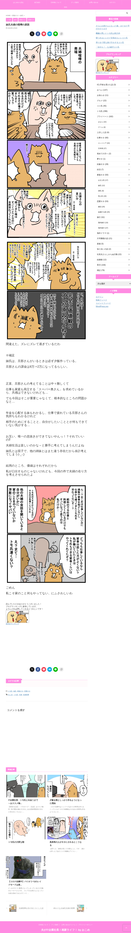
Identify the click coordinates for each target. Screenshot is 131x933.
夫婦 (20, 694)
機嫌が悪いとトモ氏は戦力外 (106, 33)
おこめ (10, 694)
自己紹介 (37, 2)
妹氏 (14, 691)
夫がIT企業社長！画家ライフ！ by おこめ (65, 926)
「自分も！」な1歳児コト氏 (106, 47)
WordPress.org (101, 306)
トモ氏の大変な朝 (15, 841)
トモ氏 (10, 691)
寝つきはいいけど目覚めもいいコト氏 (110, 38)
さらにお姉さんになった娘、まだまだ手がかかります (113, 27)
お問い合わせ (93, 2)
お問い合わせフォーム (68, 921)
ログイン (99, 297)
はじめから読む (18, 2)
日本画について (56, 2)
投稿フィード (101, 300)
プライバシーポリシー (85, 921)
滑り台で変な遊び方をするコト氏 (108, 42)
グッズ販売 (75, 2)
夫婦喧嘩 (26, 694)
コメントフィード (102, 303)
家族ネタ (20, 691)
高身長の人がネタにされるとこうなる (66, 841)
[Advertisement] (47, 645)
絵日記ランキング (12, 624)
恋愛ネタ (27, 691)
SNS (65, 7)
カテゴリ (112, 2)
